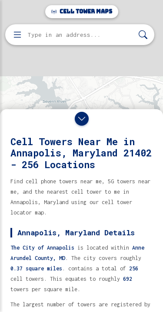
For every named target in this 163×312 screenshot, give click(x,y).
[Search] (143, 35)
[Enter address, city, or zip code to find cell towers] (80, 34)
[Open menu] (17, 34)
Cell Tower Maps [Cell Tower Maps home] (81, 11)
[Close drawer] (82, 119)
